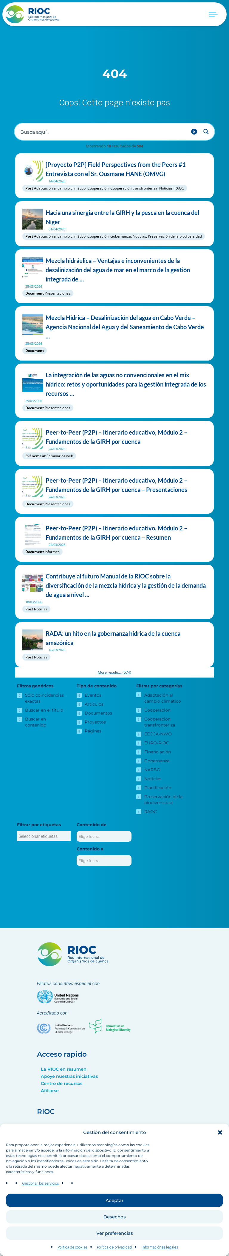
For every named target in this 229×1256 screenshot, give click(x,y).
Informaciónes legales (159, 1247)
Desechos (114, 1217)
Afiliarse (50, 1090)
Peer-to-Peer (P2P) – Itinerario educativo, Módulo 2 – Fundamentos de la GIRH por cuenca (114, 437)
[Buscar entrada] (102, 131)
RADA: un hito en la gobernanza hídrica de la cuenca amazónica (114, 638)
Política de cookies (72, 1247)
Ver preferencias (114, 1233)
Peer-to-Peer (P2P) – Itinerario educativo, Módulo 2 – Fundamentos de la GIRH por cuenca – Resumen (114, 533)
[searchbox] (43, 836)
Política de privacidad (114, 1247)
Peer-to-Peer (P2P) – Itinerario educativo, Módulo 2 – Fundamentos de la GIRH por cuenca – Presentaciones (114, 485)
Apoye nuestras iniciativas (69, 1076)
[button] (220, 1132)
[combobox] (44, 836)
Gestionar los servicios (40, 1183)
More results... (114, 672)
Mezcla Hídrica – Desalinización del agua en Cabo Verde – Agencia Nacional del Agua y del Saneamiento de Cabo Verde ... (114, 327)
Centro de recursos (61, 1083)
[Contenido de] (104, 836)
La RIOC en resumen (63, 1069)
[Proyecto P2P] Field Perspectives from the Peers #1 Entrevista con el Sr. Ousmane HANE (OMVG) (114, 169)
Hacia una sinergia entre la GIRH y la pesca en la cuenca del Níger (114, 217)
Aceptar (114, 1200)
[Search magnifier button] (206, 132)
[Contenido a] (104, 860)
